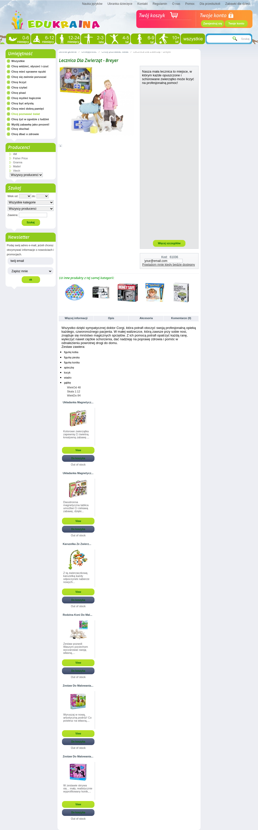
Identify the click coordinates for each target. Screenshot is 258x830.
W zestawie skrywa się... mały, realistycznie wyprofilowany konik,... (77, 788)
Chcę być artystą (22, 103)
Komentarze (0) (181, 318)
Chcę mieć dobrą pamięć (27, 108)
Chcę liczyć (18, 82)
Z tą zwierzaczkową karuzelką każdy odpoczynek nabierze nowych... (76, 577)
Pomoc (190, 4)
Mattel (17, 166)
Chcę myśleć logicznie (26, 98)
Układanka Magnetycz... (78, 402)
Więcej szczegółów (169, 243)
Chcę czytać (19, 87)
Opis (111, 318)
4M (15, 154)
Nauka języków (92, 4)
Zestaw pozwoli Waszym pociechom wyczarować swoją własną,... (75, 648)
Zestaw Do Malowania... (78, 685)
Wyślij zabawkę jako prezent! (30, 124)
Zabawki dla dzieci (237, 4)
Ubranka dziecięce (119, 4)
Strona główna (67, 51)
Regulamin (160, 4)
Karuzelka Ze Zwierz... (77, 543)
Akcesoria (146, 318)
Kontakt (142, 4)
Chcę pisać (18, 92)
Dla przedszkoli (210, 4)
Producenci (19, 147)
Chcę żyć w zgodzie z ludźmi (30, 119)
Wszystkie (18, 61)
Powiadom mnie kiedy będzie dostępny (168, 264)
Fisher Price (20, 158)
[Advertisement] (169, 162)
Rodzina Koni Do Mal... (77, 614)
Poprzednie (60, 292)
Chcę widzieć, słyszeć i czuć (30, 66)
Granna (17, 162)
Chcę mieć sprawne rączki (28, 71)
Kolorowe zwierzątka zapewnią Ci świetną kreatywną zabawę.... (76, 434)
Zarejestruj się (212, 23)
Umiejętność (20, 53)
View (78, 450)
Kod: (164, 257)
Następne (197, 292)
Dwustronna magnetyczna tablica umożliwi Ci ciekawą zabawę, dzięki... (75, 507)
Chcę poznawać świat (25, 113)
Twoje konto (236, 23)
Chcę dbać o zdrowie (25, 134)
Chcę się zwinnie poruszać (28, 76)
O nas (176, 4)
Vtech (16, 170)
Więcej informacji (76, 318)
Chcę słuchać (20, 128)
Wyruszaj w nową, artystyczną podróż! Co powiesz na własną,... (77, 717)
